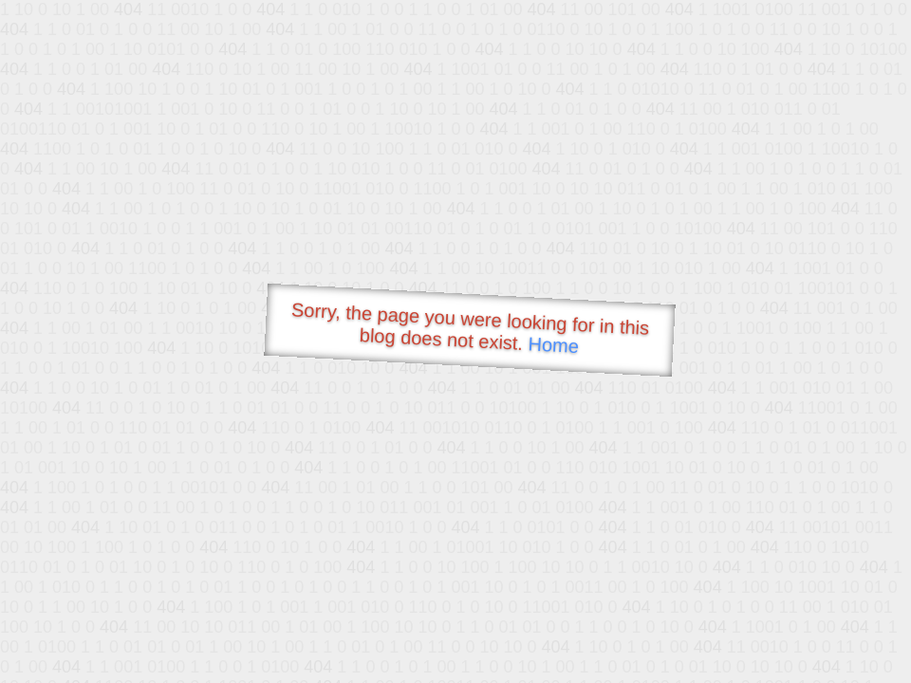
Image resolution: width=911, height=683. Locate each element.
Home (553, 345)
